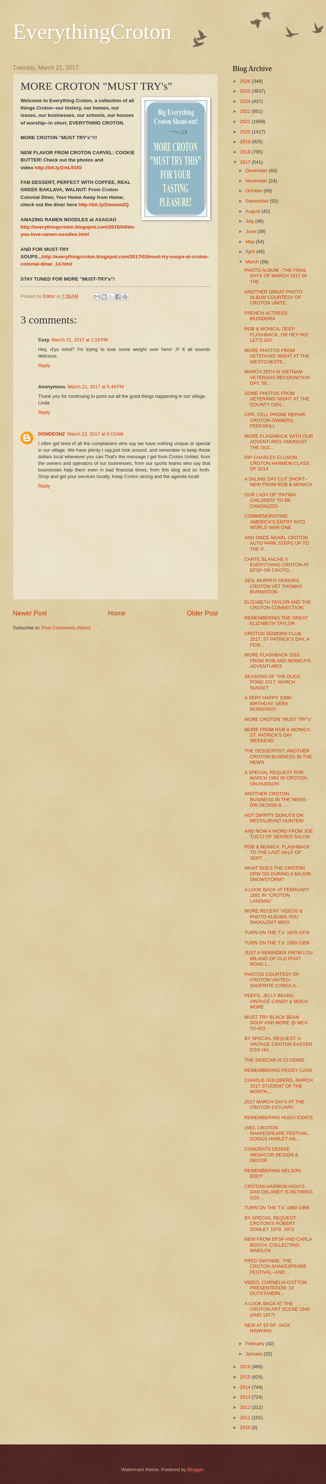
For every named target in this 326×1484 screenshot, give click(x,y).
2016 (246, 1366)
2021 (246, 121)
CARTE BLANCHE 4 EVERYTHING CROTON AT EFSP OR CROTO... (276, 564)
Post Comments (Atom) (66, 627)
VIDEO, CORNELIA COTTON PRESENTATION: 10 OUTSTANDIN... (275, 1288)
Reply (44, 365)
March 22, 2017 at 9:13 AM (95, 434)
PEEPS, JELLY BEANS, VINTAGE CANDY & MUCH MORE (276, 1001)
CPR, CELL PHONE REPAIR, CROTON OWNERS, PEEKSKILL (275, 420)
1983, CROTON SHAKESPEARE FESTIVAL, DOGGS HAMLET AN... (277, 1133)
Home (117, 613)
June (251, 231)
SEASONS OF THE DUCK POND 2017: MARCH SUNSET (272, 682)
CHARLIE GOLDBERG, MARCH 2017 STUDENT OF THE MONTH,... (278, 1085)
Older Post (202, 613)
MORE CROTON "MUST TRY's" (278, 719)
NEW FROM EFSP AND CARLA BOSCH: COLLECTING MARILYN (278, 1244)
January (254, 1354)
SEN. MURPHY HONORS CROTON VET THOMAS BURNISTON (273, 586)
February (255, 1343)
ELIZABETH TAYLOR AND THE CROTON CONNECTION (277, 604)
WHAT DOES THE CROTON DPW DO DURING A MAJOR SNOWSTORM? (277, 873)
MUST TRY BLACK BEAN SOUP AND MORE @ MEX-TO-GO (276, 1022)
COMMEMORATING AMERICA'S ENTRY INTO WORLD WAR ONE (274, 521)
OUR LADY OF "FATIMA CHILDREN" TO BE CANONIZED (270, 500)
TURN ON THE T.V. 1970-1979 (276, 932)
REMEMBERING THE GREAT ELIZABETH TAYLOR (276, 620)
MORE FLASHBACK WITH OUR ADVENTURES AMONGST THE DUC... (278, 441)
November (256, 181)
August (253, 211)
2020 (246, 131)
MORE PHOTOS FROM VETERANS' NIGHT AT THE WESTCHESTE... (276, 356)
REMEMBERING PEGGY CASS (278, 1070)
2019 (246, 141)
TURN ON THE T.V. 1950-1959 (276, 942)
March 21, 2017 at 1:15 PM (80, 340)
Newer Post (30, 613)
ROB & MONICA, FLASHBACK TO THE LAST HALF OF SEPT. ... (277, 852)
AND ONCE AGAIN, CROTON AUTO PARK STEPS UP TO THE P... (276, 543)
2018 (246, 152)
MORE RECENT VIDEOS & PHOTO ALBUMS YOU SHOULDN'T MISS (273, 916)
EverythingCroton (92, 31)
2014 (246, 1387)
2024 (246, 101)
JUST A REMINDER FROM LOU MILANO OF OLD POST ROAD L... (278, 958)
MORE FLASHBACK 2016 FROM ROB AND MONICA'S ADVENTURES (277, 660)
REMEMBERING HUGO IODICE (278, 1117)
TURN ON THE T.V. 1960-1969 (276, 1207)
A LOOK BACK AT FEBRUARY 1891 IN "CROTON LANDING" (276, 895)
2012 (246, 1407)
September (257, 201)
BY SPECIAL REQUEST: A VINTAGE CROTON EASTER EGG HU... (278, 1044)
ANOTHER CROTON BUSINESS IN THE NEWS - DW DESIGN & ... (276, 799)
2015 (246, 1377)
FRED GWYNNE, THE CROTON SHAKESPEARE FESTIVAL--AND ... (275, 1266)
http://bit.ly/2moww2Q (103, 204)
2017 (246, 162)
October (254, 190)
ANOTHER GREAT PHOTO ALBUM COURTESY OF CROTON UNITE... (273, 297)
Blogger (196, 1469)
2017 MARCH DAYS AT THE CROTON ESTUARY (274, 1104)
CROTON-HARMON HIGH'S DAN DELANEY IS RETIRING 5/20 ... (278, 1192)
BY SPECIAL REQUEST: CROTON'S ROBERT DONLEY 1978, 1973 (270, 1223)
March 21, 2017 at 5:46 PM (95, 386)
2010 (246, 1427)
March (252, 261)
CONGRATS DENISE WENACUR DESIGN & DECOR (271, 1154)
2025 (246, 91)
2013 (246, 1397)
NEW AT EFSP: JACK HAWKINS (267, 1327)
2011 (246, 1417)
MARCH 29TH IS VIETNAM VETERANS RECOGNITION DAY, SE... (277, 377)
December (256, 170)
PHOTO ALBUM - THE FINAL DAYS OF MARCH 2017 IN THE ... (275, 275)
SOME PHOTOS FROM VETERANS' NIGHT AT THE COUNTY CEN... (276, 399)
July (250, 221)
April (250, 251)
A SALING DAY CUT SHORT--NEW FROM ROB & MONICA (278, 481)
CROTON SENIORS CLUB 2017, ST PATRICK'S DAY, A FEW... (276, 639)
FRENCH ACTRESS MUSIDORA (265, 315)
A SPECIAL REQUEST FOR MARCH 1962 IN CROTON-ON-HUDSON (276, 778)
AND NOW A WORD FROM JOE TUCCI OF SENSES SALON (278, 833)
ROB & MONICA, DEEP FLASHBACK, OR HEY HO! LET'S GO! (276, 334)
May (250, 241)
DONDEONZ (51, 434)
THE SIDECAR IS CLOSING (274, 1060)
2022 (246, 111)
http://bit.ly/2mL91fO (58, 167)
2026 (246, 81)
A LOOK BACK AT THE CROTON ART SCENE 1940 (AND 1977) (277, 1309)
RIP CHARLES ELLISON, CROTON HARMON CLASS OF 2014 (276, 463)
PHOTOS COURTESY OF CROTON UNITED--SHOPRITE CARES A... (272, 980)
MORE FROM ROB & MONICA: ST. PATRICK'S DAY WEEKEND (277, 735)
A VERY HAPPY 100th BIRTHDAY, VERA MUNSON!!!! (268, 703)
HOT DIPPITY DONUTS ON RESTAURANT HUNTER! (274, 818)
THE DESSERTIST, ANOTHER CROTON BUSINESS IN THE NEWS (278, 756)
